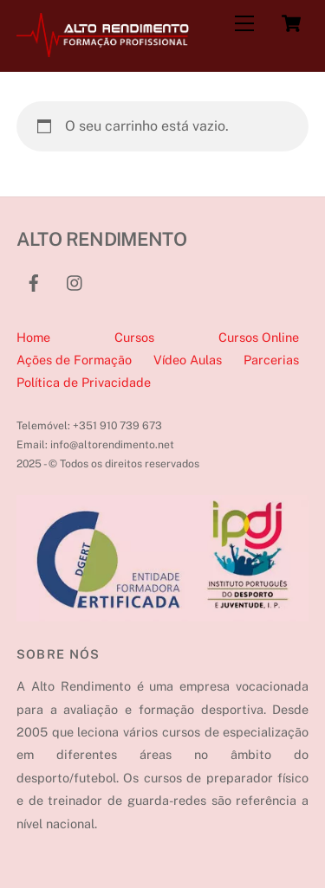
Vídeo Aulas (187, 359)
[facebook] (33, 280)
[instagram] (75, 280)
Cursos (134, 337)
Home (33, 337)
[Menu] (244, 24)
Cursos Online (258, 337)
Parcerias (271, 359)
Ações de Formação (74, 359)
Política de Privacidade (83, 382)
